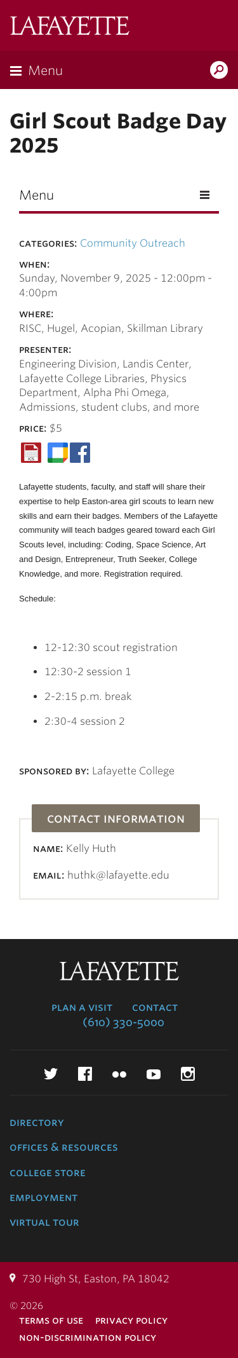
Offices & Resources (64, 1147)
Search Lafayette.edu (219, 71)
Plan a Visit (81, 1007)
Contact (155, 1007)
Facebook (85, 1074)
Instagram (188, 1074)
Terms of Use (51, 1320)
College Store (48, 1172)
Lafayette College (69, 27)
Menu (45, 70)
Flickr (119, 1074)
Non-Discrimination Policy (87, 1337)
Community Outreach (132, 243)
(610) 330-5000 (123, 1022)
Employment (43, 1197)
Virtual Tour (44, 1222)
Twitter (51, 1074)
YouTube (153, 1074)
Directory (37, 1122)
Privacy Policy (131, 1320)
